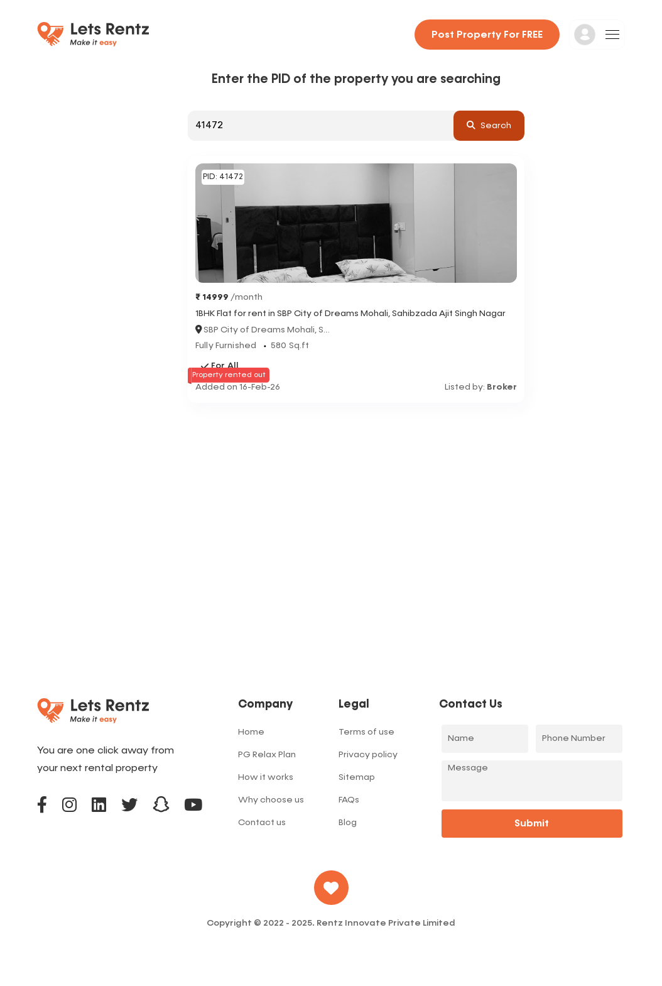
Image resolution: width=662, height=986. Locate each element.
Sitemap (357, 777)
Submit (531, 824)
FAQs (349, 800)
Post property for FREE (487, 35)
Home (251, 732)
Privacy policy (368, 754)
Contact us (262, 822)
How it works (265, 777)
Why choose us (271, 800)
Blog (348, 822)
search (489, 125)
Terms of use (366, 732)
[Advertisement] (356, 497)
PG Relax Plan (267, 754)
